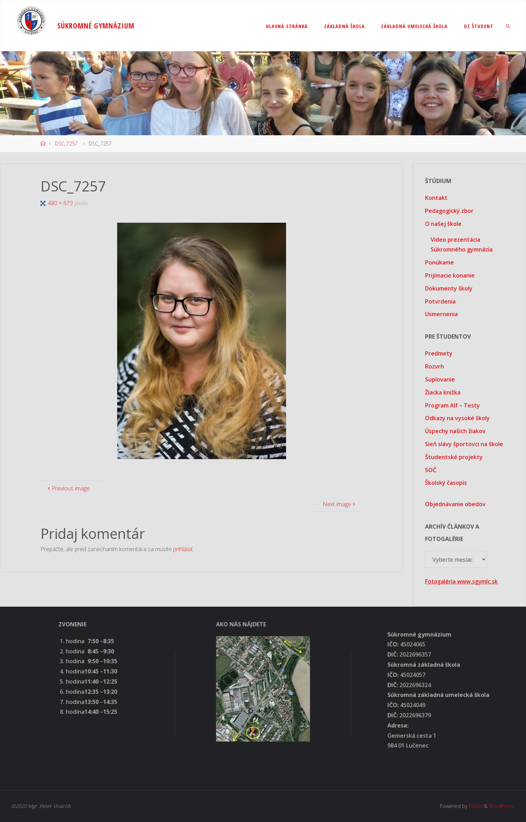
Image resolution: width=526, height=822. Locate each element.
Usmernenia (441, 314)
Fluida (474, 806)
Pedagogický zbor (449, 211)
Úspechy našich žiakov (455, 431)
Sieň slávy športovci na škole (464, 444)
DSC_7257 (66, 143)
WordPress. (501, 806)
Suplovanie (440, 379)
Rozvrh (434, 366)
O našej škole (443, 224)
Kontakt (436, 198)
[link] (508, 25)
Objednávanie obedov (455, 504)
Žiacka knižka (443, 392)
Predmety (438, 353)
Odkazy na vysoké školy (457, 418)
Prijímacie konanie (450, 275)
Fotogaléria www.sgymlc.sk (462, 581)
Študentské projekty (454, 457)
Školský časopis (446, 483)
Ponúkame (439, 262)
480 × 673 (61, 203)
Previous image (68, 488)
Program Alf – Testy (452, 405)
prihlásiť (182, 549)
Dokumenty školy (449, 288)
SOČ (430, 470)
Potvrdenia (440, 301)
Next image (340, 504)
